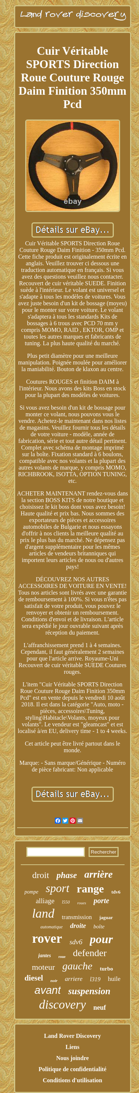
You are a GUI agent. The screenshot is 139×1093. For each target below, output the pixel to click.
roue (62, 957)
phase (66, 875)
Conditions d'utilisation (72, 1080)
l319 (95, 979)
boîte (99, 926)
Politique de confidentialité (72, 1069)
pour (101, 939)
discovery (62, 1004)
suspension (89, 991)
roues (81, 903)
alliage (45, 901)
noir (53, 980)
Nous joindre (72, 1058)
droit (40, 875)
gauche (77, 966)
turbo (106, 969)
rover (47, 938)
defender (90, 953)
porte (101, 901)
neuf (99, 1007)
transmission (77, 917)
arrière (98, 874)
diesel (33, 977)
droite (78, 925)
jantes (44, 955)
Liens (72, 1047)
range (90, 888)
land (43, 913)
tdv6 (115, 892)
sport (57, 888)
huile (114, 978)
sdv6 (75, 942)
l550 (66, 902)
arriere (74, 978)
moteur (43, 967)
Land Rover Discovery (72, 1036)
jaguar (106, 917)
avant (47, 990)
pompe (31, 892)
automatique (51, 926)
